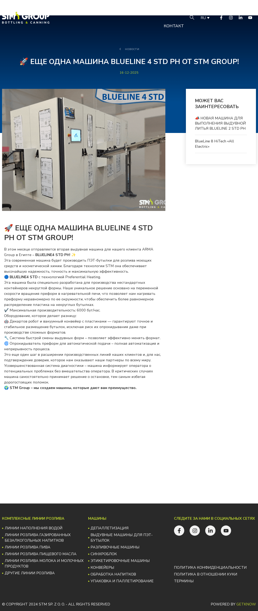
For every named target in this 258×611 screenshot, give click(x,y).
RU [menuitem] (203, 17)
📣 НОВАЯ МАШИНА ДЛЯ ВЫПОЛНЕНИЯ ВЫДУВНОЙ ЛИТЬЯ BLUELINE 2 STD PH (220, 123)
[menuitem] (205, 18)
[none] (205, 18)
